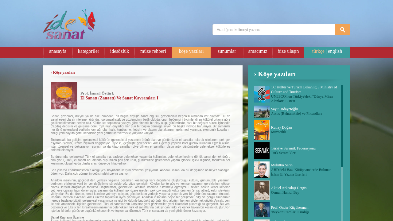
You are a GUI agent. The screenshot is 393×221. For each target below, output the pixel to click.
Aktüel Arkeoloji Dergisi (289, 188)
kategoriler (88, 51)
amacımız (257, 51)
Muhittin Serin (282, 165)
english (335, 51)
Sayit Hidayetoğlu (284, 109)
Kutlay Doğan (281, 127)
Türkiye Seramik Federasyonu (293, 148)
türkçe (318, 51)
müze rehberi (153, 51)
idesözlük (119, 51)
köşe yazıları (191, 51)
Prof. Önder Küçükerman (290, 207)
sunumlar (227, 51)
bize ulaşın (288, 51)
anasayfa (57, 51)
